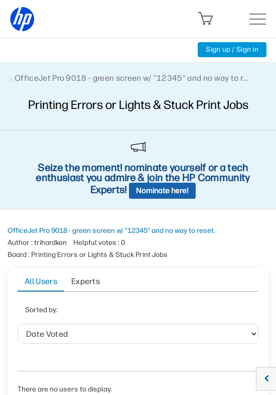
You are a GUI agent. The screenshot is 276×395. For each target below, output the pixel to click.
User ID (152, 313)
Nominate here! (162, 190)
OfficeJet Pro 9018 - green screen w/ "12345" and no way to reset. (111, 230)
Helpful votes (205, 313)
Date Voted (103, 313)
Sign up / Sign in (232, 49)
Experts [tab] (85, 281)
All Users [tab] (41, 281)
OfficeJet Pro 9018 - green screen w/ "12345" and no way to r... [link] (131, 78)
